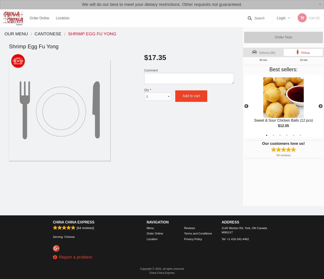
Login (281, 18)
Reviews (189, 228)
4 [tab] (287, 135)
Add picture (18, 61)
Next (320, 106)
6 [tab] (300, 135)
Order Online (39, 18)
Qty (158, 94)
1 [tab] (266, 135)
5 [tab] (293, 135)
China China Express (73, 222)
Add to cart (191, 96)
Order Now (283, 37)
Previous (246, 106)
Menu (150, 228)
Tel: (235, 239)
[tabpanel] (283, 106)
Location (62, 18)
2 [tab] (273, 135)
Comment (189, 76)
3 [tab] (280, 135)
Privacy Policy (193, 239)
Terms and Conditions (198, 233)
